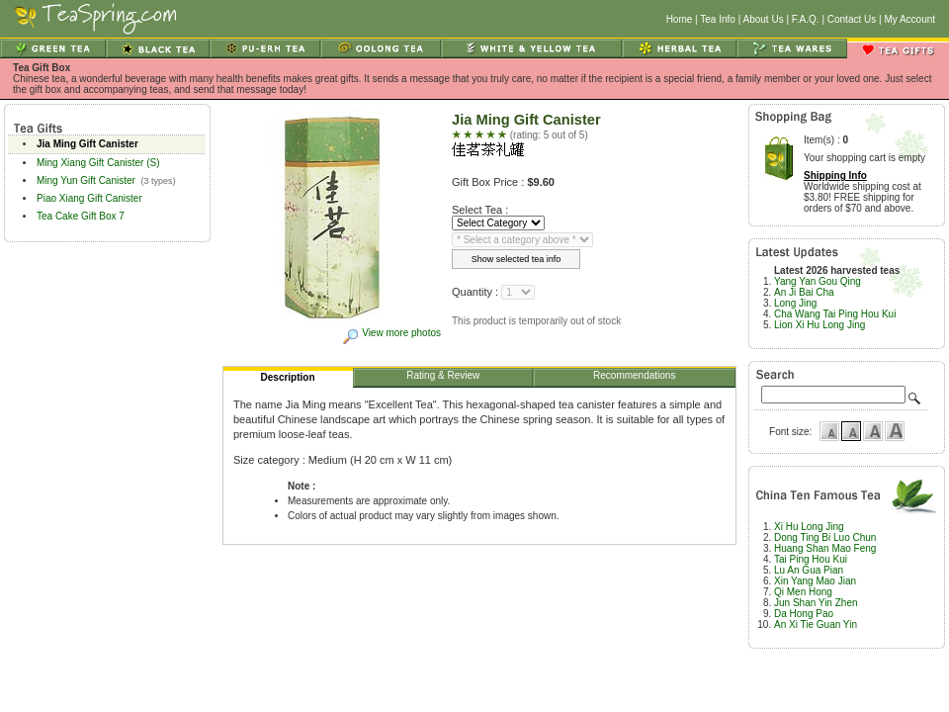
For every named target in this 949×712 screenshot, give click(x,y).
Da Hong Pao (803, 613)
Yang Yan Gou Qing (817, 281)
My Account (909, 19)
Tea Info (717, 19)
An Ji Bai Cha (804, 292)
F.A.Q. (806, 19)
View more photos (391, 332)
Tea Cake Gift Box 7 (81, 216)
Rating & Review (443, 378)
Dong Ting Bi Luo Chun (825, 537)
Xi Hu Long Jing (809, 526)
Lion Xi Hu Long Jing (819, 324)
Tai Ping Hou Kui (810, 559)
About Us (763, 19)
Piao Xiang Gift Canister (89, 198)
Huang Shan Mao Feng (825, 548)
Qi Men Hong (803, 591)
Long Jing (795, 303)
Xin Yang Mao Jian (815, 581)
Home (679, 19)
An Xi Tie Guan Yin (815, 624)
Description (288, 380)
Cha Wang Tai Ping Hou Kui (835, 314)
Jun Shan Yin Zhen (816, 602)
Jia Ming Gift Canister (87, 143)
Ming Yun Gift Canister (86, 180)
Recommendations (634, 378)
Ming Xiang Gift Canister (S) (98, 162)
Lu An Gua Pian (808, 570)
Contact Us (851, 19)
